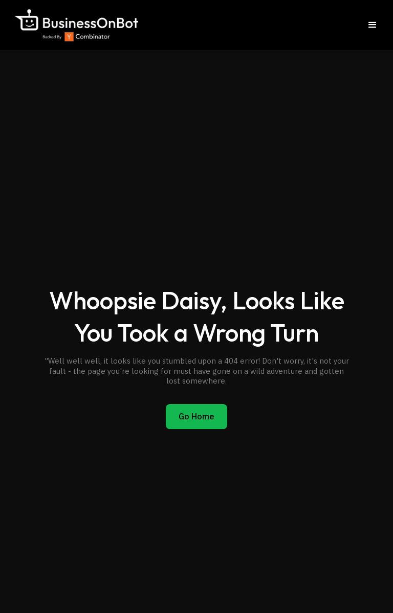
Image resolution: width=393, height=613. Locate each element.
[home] (75, 25)
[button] (372, 25)
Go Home (196, 416)
